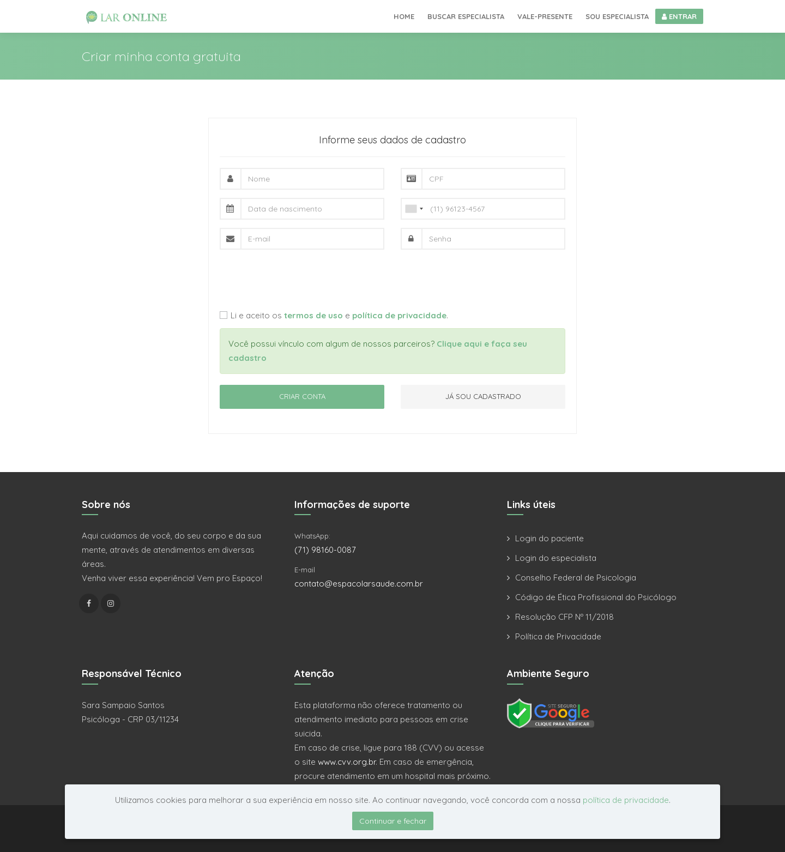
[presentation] (302, 279)
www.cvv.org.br (347, 762)
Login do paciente (549, 538)
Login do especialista (555, 558)
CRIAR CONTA (302, 396)
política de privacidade (626, 800)
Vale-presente (544, 16)
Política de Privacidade (558, 636)
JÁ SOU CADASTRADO (483, 396)
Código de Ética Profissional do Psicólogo (596, 597)
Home (404, 16)
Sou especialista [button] (617, 16)
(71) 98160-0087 (325, 550)
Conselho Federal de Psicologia (575, 577)
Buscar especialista (465, 16)
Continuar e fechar (392, 821)
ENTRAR (679, 16)
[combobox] (413, 208)
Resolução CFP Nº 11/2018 (564, 617)
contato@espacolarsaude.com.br (358, 583)
